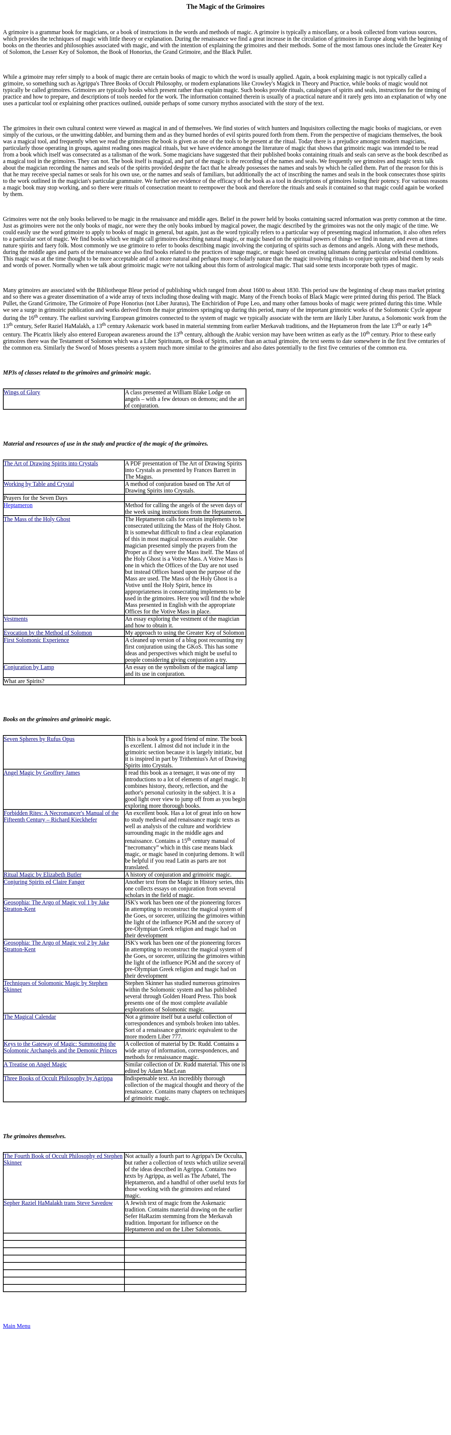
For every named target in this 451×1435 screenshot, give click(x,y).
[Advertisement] (222, 1380)
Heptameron (18, 505)
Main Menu (16, 1326)
